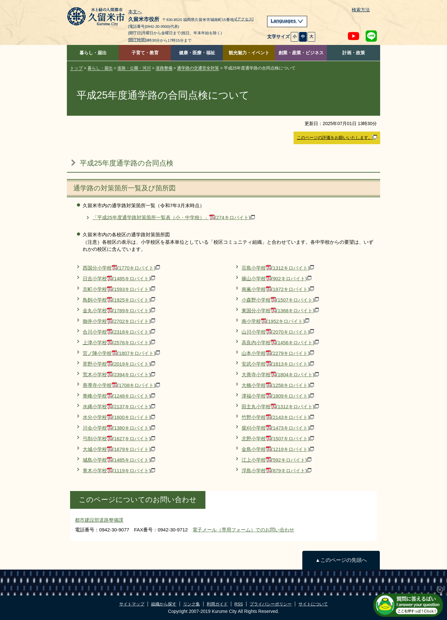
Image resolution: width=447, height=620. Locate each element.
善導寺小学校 (121, 385)
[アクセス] (245, 19)
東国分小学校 (280, 310)
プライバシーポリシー (271, 604)
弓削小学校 (119, 438)
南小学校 (275, 321)
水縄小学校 (119, 406)
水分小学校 (119, 417)
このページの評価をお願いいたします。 (337, 137)
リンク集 (191, 604)
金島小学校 (278, 449)
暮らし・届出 (93, 52)
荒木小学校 (119, 374)
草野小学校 (119, 364)
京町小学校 (119, 289)
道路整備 (164, 68)
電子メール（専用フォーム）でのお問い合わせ (243, 529)
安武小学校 (278, 364)
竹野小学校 (278, 417)
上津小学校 (119, 342)
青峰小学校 (119, 396)
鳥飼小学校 (119, 300)
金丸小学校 (119, 310)
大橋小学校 (278, 385)
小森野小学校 (280, 300)
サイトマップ (131, 604)
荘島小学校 (278, 268)
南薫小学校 (278, 289)
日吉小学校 (119, 278)
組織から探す (163, 604)
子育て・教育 (145, 52)
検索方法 (361, 9)
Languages (287, 20)
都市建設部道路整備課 (99, 520)
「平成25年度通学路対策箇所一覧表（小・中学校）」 (173, 217)
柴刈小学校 (278, 428)
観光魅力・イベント (249, 52)
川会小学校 (119, 428)
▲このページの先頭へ (341, 560)
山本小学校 (278, 353)
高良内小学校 (280, 342)
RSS (238, 604)
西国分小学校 (121, 268)
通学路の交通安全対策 (198, 68)
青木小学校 (119, 470)
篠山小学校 (276, 278)
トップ (76, 68)
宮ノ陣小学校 (121, 353)
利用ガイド (217, 604)
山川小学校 (278, 332)
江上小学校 (276, 460)
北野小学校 (278, 438)
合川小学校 (119, 332)
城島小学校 (119, 460)
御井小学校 (119, 321)
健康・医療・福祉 (197, 52)
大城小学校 (119, 449)
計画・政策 (353, 52)
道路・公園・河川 (134, 68)
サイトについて (313, 604)
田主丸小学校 (280, 406)
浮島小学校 (276, 470)
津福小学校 (278, 396)
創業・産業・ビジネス (301, 52)
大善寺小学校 (280, 374)
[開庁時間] (137, 39)
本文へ (135, 12)
